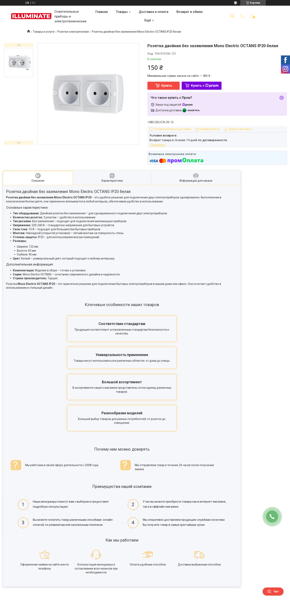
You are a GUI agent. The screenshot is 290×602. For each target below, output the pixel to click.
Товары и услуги (43, 31)
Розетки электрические (73, 31)
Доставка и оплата (153, 12)
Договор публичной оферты (45, 578)
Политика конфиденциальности (47, 583)
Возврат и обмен (189, 12)
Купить (166, 85)
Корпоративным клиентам (106, 578)
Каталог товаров (159, 566)
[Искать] (233, 16)
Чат (273, 591)
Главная (101, 12)
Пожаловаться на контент (166, 598)
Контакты (32, 572)
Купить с (205, 85)
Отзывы (153, 572)
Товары (122, 12)
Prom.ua (163, 594)
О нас (29, 566)
